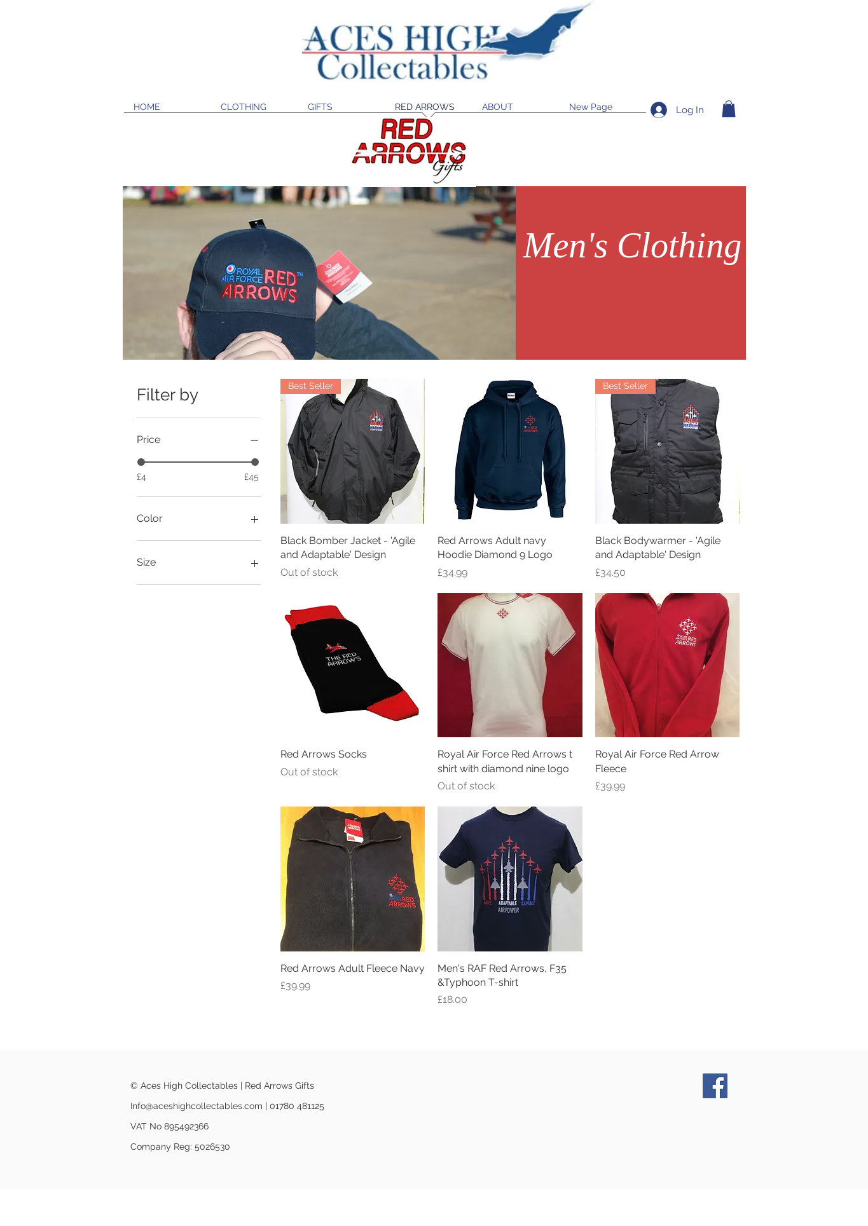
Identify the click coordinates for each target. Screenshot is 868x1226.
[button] (729, 108)
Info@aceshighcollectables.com (196, 1106)
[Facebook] (715, 1085)
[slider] (141, 462)
